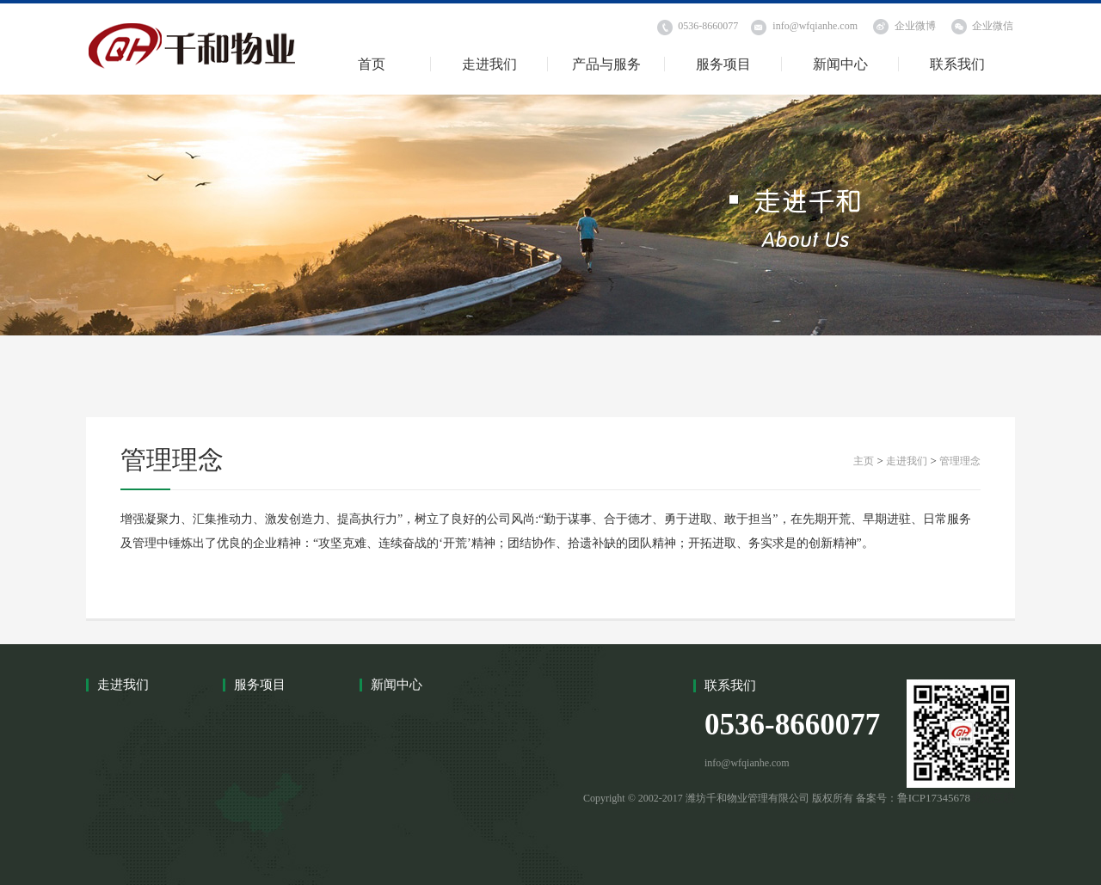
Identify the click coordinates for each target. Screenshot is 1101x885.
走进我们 (489, 64)
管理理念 (960, 461)
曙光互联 (992, 797)
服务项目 (723, 64)
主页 (863, 461)
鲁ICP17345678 (933, 797)
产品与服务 (606, 64)
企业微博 (915, 26)
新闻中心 (840, 64)
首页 (371, 64)
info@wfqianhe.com (815, 26)
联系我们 (957, 64)
